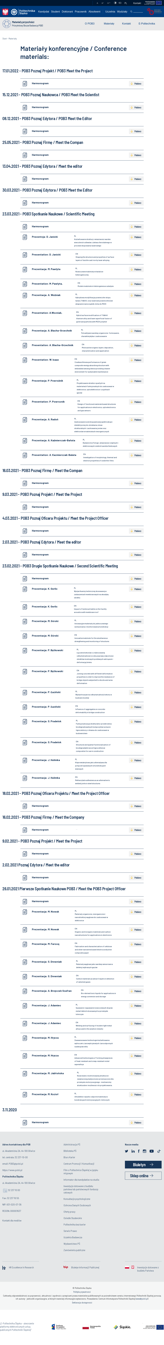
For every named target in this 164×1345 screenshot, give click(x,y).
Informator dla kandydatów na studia (81, 1179)
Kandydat (43, 11)
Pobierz (138, 83)
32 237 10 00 (14, 1190)
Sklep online (139, 1175)
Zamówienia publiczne (74, 1250)
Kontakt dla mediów (11, 1220)
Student (55, 11)
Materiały (109, 23)
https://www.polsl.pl (12, 1169)
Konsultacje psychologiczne (77, 1198)
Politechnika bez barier (75, 1224)
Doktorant (67, 11)
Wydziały (122, 11)
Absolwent (94, 11)
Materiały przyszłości (23, 22)
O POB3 (89, 23)
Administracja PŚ (72, 1144)
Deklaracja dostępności (82, 1302)
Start (4, 38)
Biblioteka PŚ (70, 1150)
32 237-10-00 (21, 1157)
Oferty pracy (69, 1211)
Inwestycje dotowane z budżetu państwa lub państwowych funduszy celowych (81, 1189)
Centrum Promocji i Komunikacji (79, 1163)
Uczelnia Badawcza (73, 1237)
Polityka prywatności (82, 1292)
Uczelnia (110, 11)
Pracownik (81, 11)
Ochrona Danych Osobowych (77, 1205)
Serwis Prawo (70, 1230)
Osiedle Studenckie (73, 1218)
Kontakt (137, 2)
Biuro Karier (69, 1157)
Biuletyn (139, 1164)
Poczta (87, 3)
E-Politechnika (147, 23)
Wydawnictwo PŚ (72, 1243)
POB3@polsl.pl (16, 1163)
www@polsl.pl (142, 1298)
